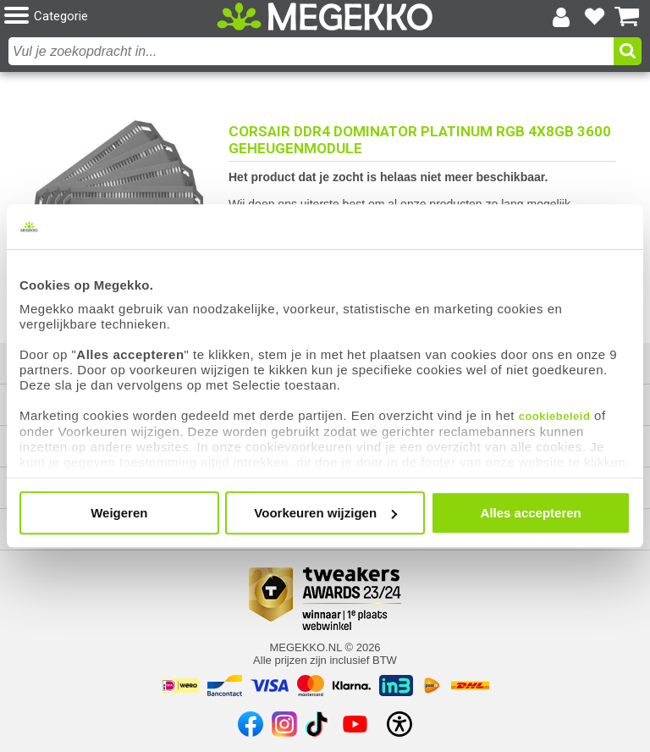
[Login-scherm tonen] (561, 17)
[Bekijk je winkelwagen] (627, 17)
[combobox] (311, 51)
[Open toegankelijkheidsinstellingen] (399, 724)
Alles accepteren (531, 513)
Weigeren (119, 513)
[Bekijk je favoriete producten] (594, 17)
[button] (110, 16)
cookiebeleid (555, 416)
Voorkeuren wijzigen (325, 513)
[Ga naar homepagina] (325, 17)
